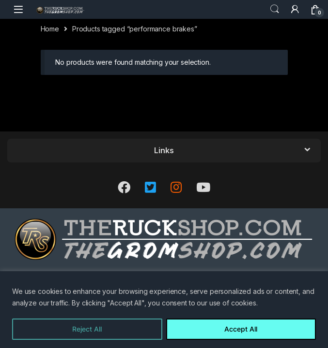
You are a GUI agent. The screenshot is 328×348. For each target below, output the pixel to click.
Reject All (87, 329)
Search (274, 9)
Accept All (240, 329)
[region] (164, 309)
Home (50, 29)
